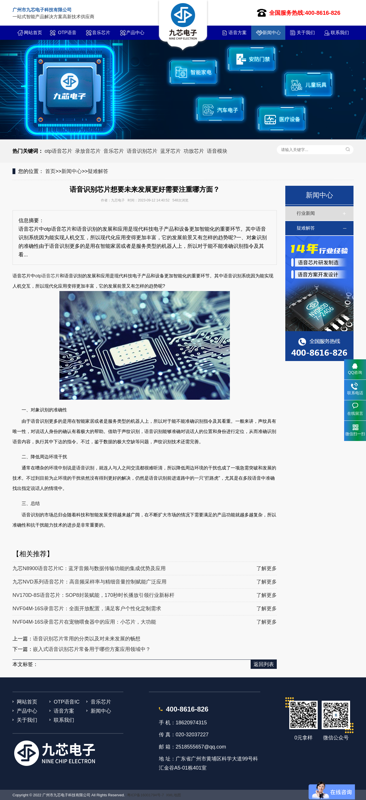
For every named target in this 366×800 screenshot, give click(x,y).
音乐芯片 (101, 32)
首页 (50, 171)
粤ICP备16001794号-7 (145, 795)
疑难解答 (98, 171)
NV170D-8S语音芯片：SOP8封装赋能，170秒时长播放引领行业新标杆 (93, 595)
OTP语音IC (67, 35)
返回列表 (263, 664)
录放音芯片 (88, 151)
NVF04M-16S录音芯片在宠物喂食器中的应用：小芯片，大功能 (84, 622)
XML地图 (173, 795)
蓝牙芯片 (170, 151)
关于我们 (306, 32)
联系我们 (340, 32)
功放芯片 (194, 151)
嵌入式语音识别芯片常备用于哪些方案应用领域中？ (92, 649)
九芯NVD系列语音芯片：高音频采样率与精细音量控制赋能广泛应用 (90, 582)
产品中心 (135, 32)
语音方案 (237, 32)
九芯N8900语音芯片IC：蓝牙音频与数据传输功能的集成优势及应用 (89, 568)
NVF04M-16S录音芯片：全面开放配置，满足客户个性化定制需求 (87, 608)
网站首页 (33, 32)
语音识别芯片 (142, 151)
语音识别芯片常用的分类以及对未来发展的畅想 (86, 639)
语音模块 (217, 151)
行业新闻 (306, 213)
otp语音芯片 (58, 151)
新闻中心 (272, 32)
